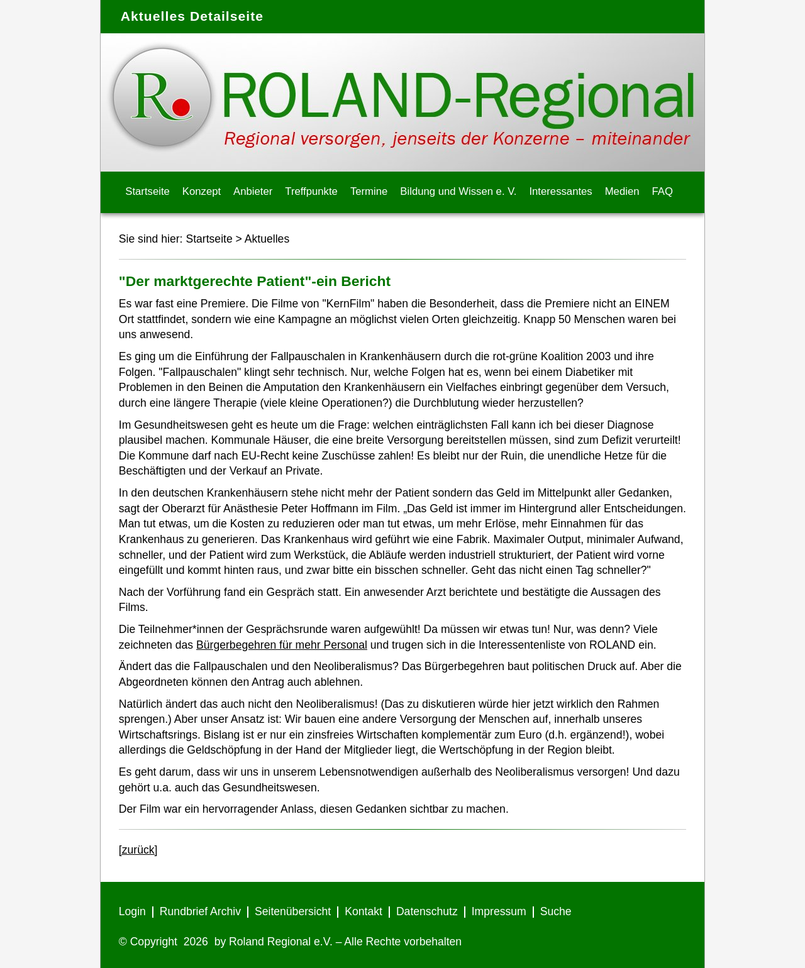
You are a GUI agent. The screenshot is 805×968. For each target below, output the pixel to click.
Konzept (201, 191)
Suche (556, 911)
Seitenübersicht (293, 911)
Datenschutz (427, 911)
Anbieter (252, 191)
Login (132, 911)
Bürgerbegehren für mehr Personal (281, 645)
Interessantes (560, 191)
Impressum (499, 911)
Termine (368, 191)
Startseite (147, 191)
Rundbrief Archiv (200, 911)
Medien (622, 191)
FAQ (662, 191)
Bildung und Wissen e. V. (458, 191)
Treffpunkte (311, 191)
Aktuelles (267, 239)
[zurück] (138, 850)
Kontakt (363, 911)
